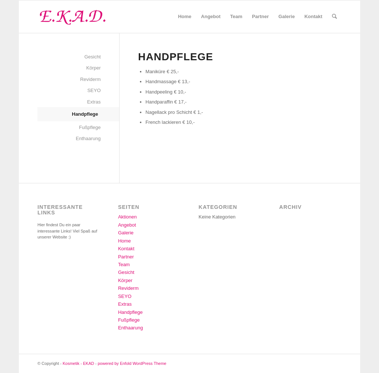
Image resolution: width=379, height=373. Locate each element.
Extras (94, 102)
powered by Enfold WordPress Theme (132, 363)
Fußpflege (90, 127)
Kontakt (126, 248)
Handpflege (85, 114)
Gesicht (92, 57)
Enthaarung (88, 138)
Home (124, 241)
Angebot (127, 225)
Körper (93, 68)
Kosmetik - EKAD (78, 363)
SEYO (94, 90)
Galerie (126, 232)
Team (124, 264)
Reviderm (90, 79)
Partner (126, 257)
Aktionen (127, 217)
